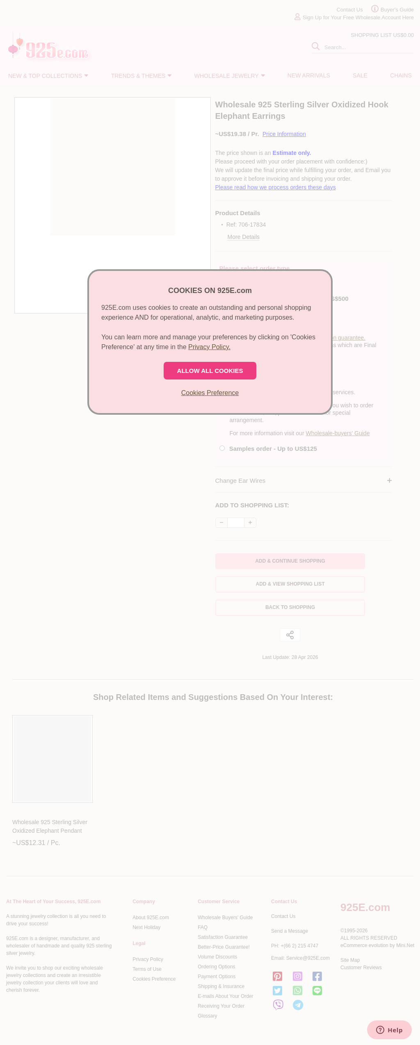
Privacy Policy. (209, 346)
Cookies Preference (210, 392)
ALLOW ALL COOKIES (210, 370)
